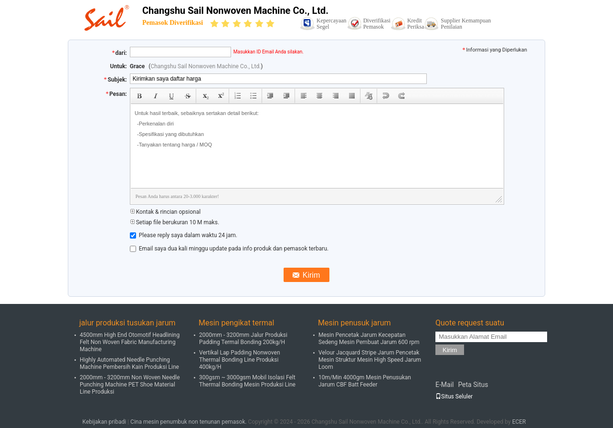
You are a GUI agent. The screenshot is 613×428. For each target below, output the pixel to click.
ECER (519, 421)
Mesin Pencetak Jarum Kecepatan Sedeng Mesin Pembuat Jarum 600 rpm (369, 338)
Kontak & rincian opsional (165, 212)
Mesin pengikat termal (236, 322)
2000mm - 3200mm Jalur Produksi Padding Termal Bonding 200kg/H (243, 338)
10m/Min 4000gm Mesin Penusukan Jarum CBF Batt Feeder (364, 381)
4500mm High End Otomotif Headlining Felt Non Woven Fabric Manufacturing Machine (130, 342)
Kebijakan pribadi (105, 421)
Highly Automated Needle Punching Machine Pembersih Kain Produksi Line (129, 363)
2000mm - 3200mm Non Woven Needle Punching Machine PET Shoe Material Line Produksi (130, 384)
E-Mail (444, 384)
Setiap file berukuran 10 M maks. (174, 222)
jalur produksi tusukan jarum (127, 322)
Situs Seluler (454, 396)
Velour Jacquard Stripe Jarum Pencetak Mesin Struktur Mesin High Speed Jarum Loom (369, 359)
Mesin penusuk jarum (354, 322)
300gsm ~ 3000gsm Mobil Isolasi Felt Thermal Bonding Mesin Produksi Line (247, 381)
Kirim (450, 350)
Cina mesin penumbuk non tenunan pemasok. (189, 421)
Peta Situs (473, 384)
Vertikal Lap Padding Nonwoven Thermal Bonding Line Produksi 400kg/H (239, 359)
